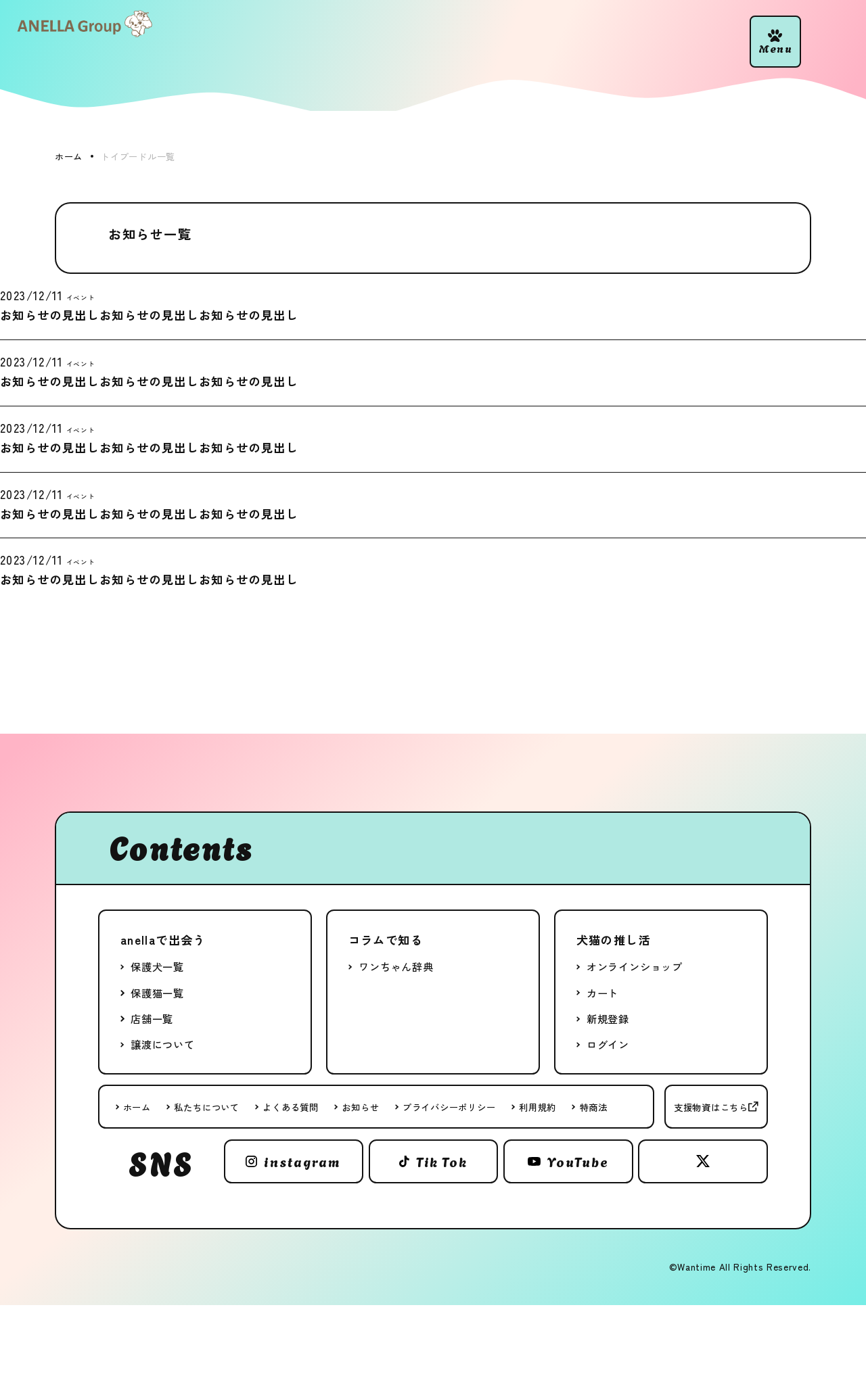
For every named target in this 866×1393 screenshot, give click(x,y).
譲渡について (163, 1044)
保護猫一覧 (157, 992)
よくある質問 (291, 1107)
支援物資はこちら (711, 1107)
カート (602, 992)
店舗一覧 (152, 1018)
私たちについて (206, 1107)
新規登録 (608, 1018)
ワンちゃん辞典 (396, 966)
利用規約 (537, 1107)
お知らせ (360, 1107)
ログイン (608, 1044)
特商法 (594, 1107)
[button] (776, 42)
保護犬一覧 (157, 966)
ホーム (137, 1107)
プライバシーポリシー (449, 1107)
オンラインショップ (635, 966)
